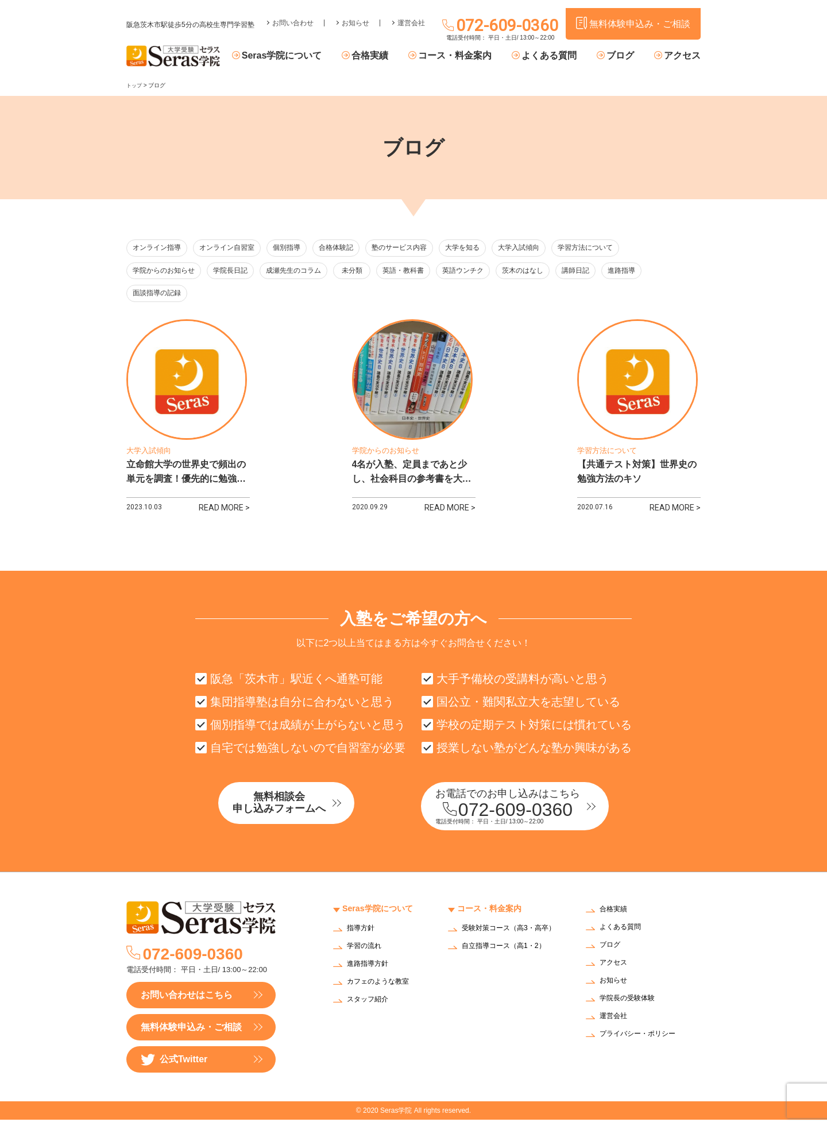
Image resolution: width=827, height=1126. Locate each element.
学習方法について (616, 248)
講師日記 (610, 272)
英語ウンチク (489, 272)
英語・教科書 (426, 272)
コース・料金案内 (471, 56)
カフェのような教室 (383, 988)
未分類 (369, 272)
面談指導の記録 (159, 295)
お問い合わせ (293, 15)
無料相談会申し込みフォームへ (301, 811)
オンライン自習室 (233, 248)
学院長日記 (237, 272)
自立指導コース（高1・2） (510, 959)
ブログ (625, 56)
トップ (135, 85)
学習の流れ (367, 953)
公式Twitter (174, 1066)
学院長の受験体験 (632, 1005)
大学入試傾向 (545, 248)
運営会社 (411, 15)
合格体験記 (351, 248)
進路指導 (662, 272)
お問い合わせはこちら (187, 1001)
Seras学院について (308, 56)
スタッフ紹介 (371, 1006)
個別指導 (298, 248)
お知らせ (355, 15)
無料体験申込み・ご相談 (191, 1033)
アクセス (682, 56)
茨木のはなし (552, 272)
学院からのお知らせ (166, 272)
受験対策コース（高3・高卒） (507, 939)
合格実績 (391, 56)
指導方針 (363, 935)
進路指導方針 (371, 970)
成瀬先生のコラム (304, 272)
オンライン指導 (159, 248)
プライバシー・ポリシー (644, 1041)
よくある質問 (560, 56)
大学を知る (485, 248)
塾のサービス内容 (419, 248)
